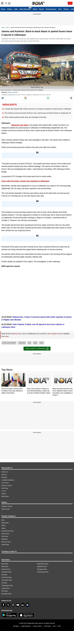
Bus (29, 343)
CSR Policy (47, 626)
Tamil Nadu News (6, 580)
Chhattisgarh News (7, 585)
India (16, 9)
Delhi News (4, 566)
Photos (66, 9)
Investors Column (6, 485)
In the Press (5, 483)
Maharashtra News (42, 564)
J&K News (4, 591)
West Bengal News (42, 572)
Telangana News (42, 569)
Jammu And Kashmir (9, 343)
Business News (6, 542)
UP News (4, 583)
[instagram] (13, 605)
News (2, 27)
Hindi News (4, 488)
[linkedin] (23, 605)
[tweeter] (8, 605)
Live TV (3, 491)
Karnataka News (6, 593)
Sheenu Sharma (13, 92)
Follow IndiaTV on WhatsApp (37, 348)
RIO (54, 626)
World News (5, 523)
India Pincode (5, 509)
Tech (60, 9)
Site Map (15, 626)
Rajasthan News (42, 566)
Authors (3, 493)
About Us (4, 474)
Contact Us (4, 472)
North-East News (6, 577)
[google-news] (27, 605)
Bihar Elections (25, 9)
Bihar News (4, 564)
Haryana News (5, 569)
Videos (9, 9)
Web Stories (5, 496)
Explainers (4, 539)
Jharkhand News (6, 572)
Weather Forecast (6, 506)
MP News (4, 574)
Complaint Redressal (7, 480)
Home (3, 9)
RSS (59, 626)
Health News (5, 544)
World (35, 9)
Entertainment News (7, 531)
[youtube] (18, 605)
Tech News (4, 536)
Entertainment (51, 9)
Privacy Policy (37, 626)
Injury (41, 343)
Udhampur (22, 343)
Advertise (4, 477)
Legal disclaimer (26, 626)
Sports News (5, 533)
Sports (41, 9)
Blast (35, 343)
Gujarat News (5, 588)
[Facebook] (3, 605)
